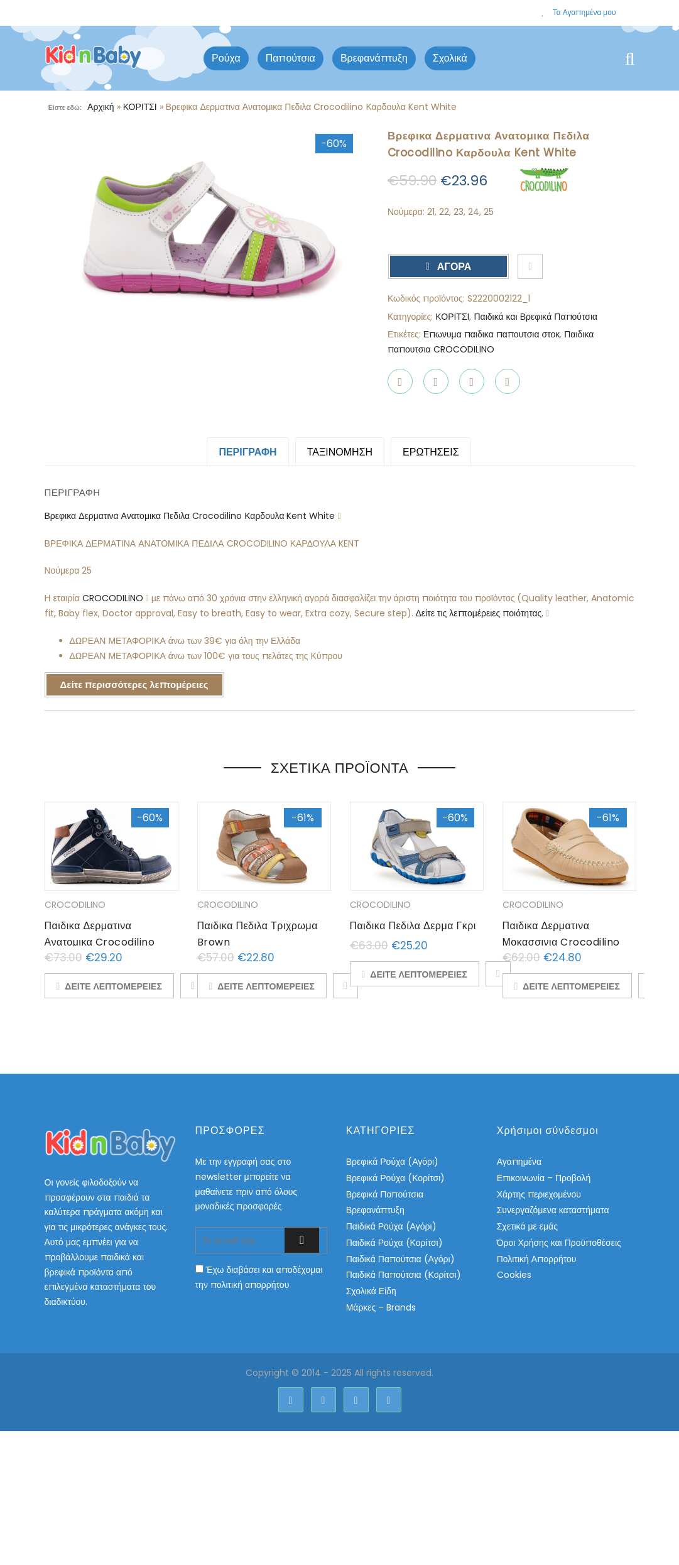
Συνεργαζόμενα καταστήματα (553, 1210)
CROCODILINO (114, 598)
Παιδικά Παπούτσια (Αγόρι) (400, 1259)
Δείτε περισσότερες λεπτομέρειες (134, 684)
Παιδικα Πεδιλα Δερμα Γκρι (413, 926)
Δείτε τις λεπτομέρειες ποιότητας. (481, 613)
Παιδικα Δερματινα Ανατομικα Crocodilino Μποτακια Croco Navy (100, 942)
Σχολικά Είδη (371, 1291)
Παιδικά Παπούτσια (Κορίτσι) (403, 1274)
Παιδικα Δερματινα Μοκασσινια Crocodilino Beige (561, 942)
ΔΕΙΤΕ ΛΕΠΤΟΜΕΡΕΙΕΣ (113, 986)
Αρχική (100, 107)
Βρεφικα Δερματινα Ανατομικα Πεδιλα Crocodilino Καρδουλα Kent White (191, 516)
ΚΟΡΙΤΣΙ (140, 107)
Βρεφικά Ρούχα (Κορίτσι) (395, 1178)
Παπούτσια (290, 58)
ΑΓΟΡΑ (453, 266)
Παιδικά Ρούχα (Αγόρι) (391, 1226)
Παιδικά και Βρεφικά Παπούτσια (535, 316)
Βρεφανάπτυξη (374, 58)
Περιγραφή (247, 452)
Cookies (514, 1274)
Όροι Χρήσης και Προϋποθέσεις (559, 1242)
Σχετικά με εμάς (527, 1226)
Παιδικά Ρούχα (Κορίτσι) (394, 1242)
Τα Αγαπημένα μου (578, 12)
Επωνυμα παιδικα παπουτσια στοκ (491, 334)
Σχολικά (450, 58)
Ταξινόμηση (339, 452)
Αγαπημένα (519, 1161)
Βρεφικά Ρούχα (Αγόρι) (392, 1161)
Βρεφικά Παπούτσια (384, 1194)
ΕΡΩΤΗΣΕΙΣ (431, 452)
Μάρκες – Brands (381, 1307)
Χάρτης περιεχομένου (539, 1194)
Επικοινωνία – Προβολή (544, 1178)
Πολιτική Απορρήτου (537, 1259)
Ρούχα (226, 58)
